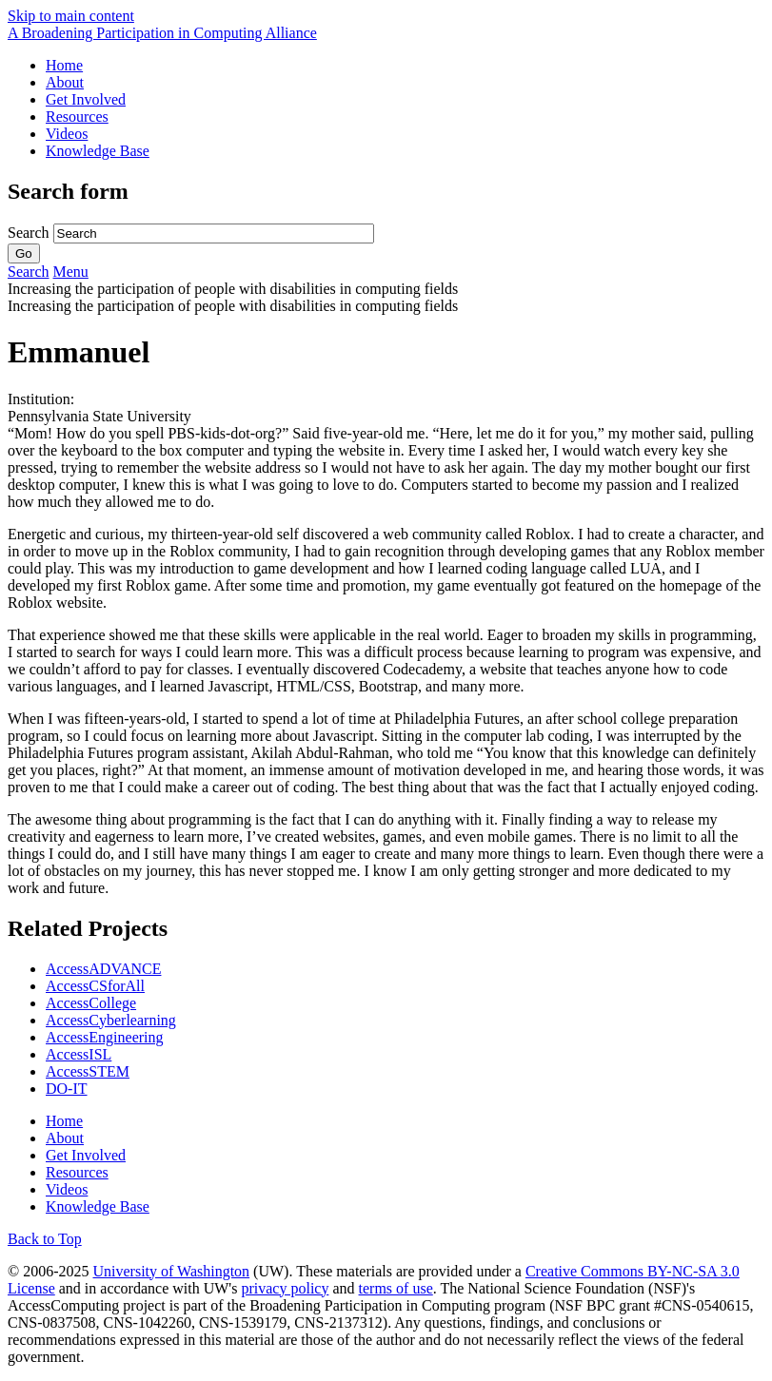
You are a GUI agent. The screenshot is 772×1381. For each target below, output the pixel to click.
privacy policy (284, 1288)
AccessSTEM (87, 1071)
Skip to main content (71, 16)
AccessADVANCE (103, 969)
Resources (77, 116)
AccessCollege (91, 1003)
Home (64, 65)
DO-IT (67, 1088)
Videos (67, 134)
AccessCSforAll (95, 986)
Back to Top (45, 1239)
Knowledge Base (97, 151)
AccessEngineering (105, 1037)
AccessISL (78, 1054)
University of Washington (170, 1271)
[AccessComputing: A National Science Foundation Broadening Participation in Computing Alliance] (162, 33)
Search (30, 232)
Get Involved (86, 99)
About (65, 82)
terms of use (396, 1288)
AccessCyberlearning (111, 1020)
